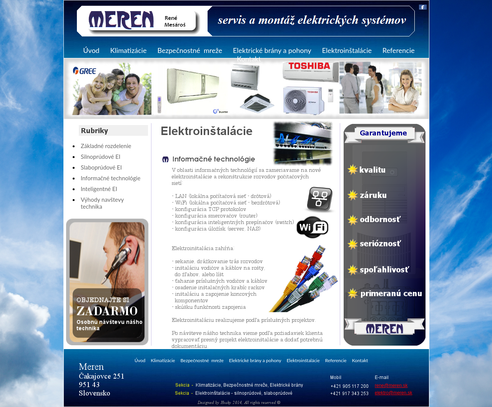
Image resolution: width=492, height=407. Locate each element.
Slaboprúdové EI (101, 167)
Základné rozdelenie (106, 145)
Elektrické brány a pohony (272, 50)
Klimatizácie (128, 50)
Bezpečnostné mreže (189, 50)
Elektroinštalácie (347, 50)
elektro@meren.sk (393, 392)
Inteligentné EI (99, 188)
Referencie (398, 50)
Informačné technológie (110, 178)
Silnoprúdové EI (100, 156)
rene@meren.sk (391, 385)
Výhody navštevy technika (102, 203)
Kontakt (249, 58)
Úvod (91, 50)
